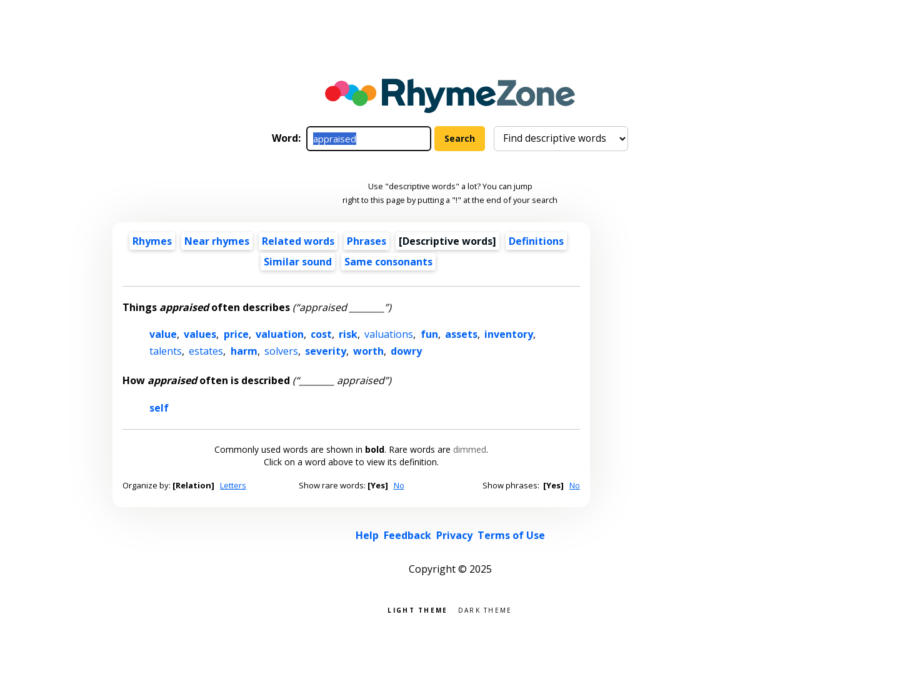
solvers (281, 351)
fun (429, 334)
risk (348, 334)
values (200, 334)
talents (165, 351)
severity (325, 351)
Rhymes (152, 241)
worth (368, 351)
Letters (233, 485)
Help (367, 535)
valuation (280, 334)
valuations (388, 334)
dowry (406, 351)
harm (244, 351)
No (399, 485)
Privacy (454, 535)
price (236, 334)
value (163, 334)
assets (461, 334)
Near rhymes (216, 241)
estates (206, 351)
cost (321, 334)
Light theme (418, 609)
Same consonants (388, 262)
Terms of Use (511, 535)
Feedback (407, 535)
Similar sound (298, 262)
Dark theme (485, 609)
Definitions (536, 241)
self (159, 408)
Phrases (366, 241)
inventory (508, 334)
